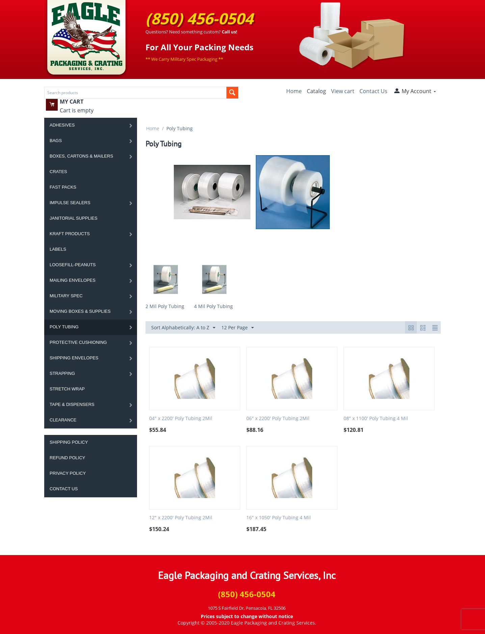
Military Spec (66, 295)
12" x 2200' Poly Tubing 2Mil (180, 518)
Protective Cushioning (78, 342)
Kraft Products (70, 233)
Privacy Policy (68, 473)
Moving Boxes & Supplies (80, 311)
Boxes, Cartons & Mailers (81, 156)
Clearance (63, 419)
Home (294, 91)
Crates (58, 171)
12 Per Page (237, 327)
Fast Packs (63, 187)
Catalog (316, 91)
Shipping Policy (69, 442)
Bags (56, 140)
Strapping (62, 373)
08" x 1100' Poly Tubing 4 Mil (376, 418)
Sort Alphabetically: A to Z (183, 327)
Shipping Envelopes (74, 357)
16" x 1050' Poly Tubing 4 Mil (278, 518)
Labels (58, 249)
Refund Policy (67, 457)
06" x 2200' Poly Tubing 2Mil (277, 418)
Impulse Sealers (70, 202)
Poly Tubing (64, 326)
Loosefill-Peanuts (73, 264)
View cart (342, 91)
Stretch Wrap (67, 388)
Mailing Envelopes (73, 280)
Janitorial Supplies (74, 218)
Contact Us (373, 91)
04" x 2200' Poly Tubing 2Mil (180, 418)
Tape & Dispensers (72, 404)
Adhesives (62, 125)
